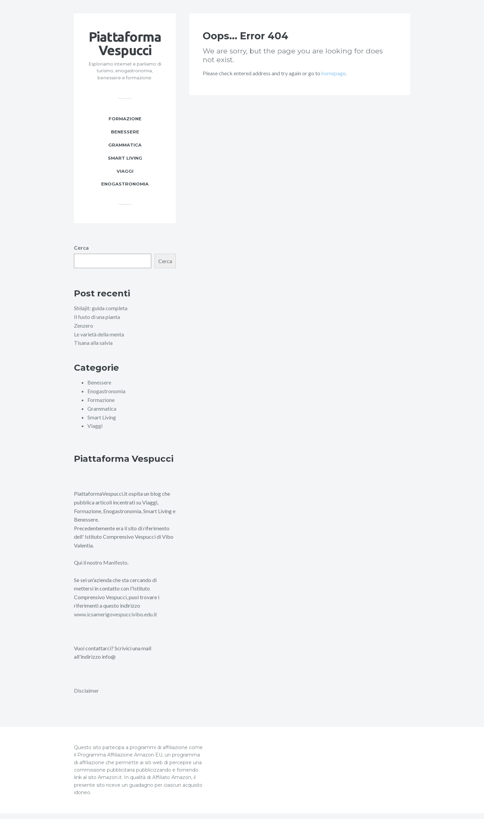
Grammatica (125, 151)
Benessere (125, 138)
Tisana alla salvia (93, 349)
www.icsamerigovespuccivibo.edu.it (115, 620)
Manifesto (115, 569)
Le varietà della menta (99, 341)
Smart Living (125, 164)
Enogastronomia (125, 191)
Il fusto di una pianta (97, 324)
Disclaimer (86, 696)
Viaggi (125, 177)
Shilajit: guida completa (100, 315)
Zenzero (83, 332)
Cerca (81, 254)
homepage (333, 80)
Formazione (125, 125)
